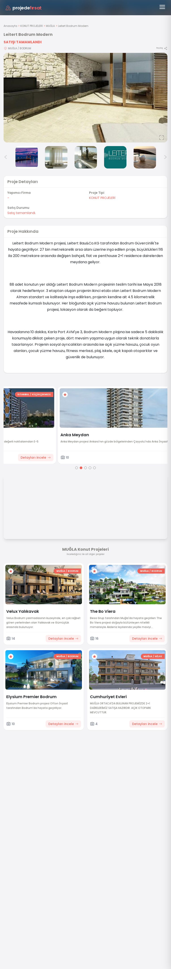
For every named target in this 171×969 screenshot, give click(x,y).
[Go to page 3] (85, 467)
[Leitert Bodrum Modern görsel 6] (115, 157)
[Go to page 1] (76, 467)
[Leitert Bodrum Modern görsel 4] (56, 157)
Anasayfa (10, 26)
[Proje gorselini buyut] (85, 97)
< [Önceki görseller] (6, 157)
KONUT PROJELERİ (31, 26)
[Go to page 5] (94, 467)
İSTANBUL (135, 394)
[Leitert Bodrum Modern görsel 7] (145, 157)
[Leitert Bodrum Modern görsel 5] (86, 157)
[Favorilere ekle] (10, 394)
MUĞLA (50, 26)
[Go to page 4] (90, 467)
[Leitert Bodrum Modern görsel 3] (26, 157)
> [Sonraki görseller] (165, 157)
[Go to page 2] (81, 467)
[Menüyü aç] (162, 7)
